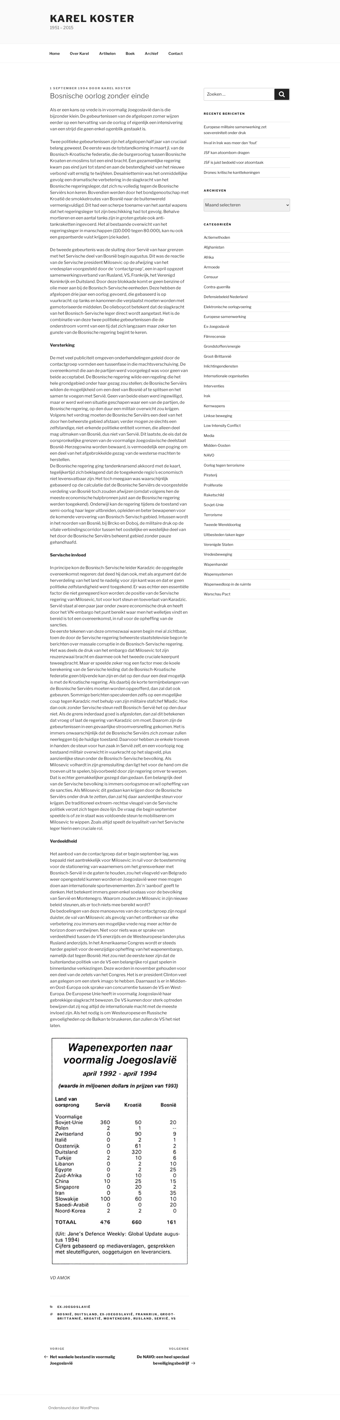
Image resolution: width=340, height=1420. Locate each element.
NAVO (209, 455)
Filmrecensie (215, 336)
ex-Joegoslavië (116, 1314)
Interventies (214, 386)
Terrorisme (213, 514)
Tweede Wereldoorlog (222, 524)
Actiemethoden (217, 237)
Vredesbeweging (218, 554)
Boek (130, 53)
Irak (207, 395)
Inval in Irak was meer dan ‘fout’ (230, 142)
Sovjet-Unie (214, 504)
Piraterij (210, 475)
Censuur (211, 277)
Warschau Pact (217, 594)
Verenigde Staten (218, 544)
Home (54, 53)
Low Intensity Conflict (222, 425)
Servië (161, 1318)
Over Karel (79, 53)
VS (173, 1318)
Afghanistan (214, 247)
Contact (175, 53)
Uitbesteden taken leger (224, 534)
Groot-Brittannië (217, 356)
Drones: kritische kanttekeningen (232, 172)
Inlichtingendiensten (221, 366)
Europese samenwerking (225, 316)
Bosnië (64, 1314)
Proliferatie (213, 485)
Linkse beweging (218, 415)
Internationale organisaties (226, 376)
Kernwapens (214, 406)
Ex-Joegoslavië (74, 1307)
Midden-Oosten (217, 445)
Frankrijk (147, 1314)
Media (209, 435)
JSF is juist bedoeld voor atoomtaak (234, 162)
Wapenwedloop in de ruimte (227, 584)
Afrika (209, 257)
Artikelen (107, 53)
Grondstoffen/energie (222, 346)
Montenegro (117, 1318)
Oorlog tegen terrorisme (224, 465)
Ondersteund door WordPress (73, 1407)
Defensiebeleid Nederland (226, 296)
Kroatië (92, 1318)
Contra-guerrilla (217, 287)
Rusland (142, 1318)
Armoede (212, 267)
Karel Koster (92, 18)
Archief (151, 53)
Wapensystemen (218, 574)
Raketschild (214, 495)
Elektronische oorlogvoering (227, 306)
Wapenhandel (215, 564)
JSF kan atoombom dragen (226, 152)
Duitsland (86, 1314)
